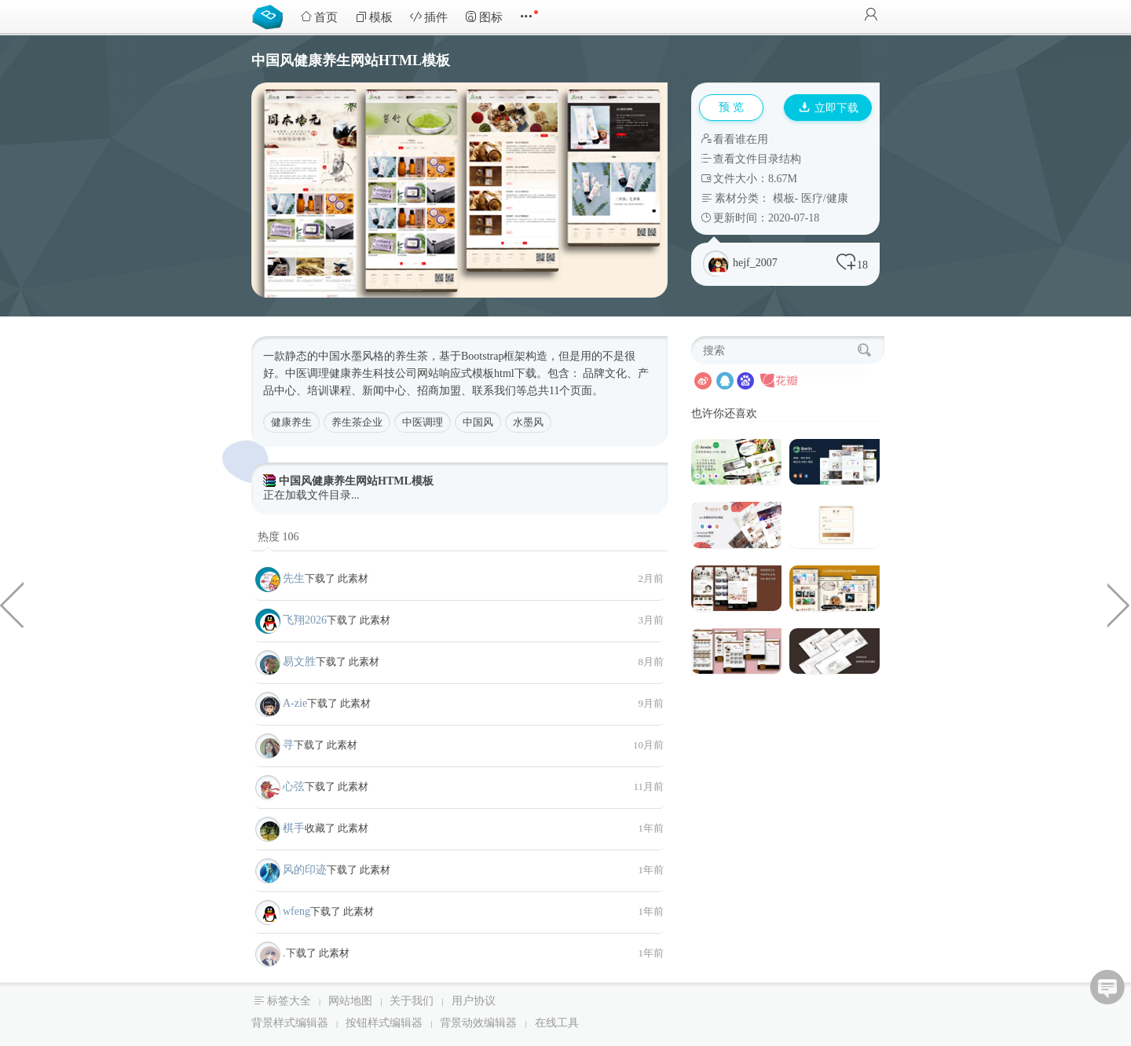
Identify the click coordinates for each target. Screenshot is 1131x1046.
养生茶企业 (356, 422)
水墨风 (528, 422)
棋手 (294, 828)
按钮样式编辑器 (384, 1023)
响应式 (455, 373)
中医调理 (422, 422)
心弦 (294, 786)
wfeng (296, 911)
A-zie (295, 703)
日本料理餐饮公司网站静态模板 (1119, 603)
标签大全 (289, 1001)
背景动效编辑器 (478, 1023)
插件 (429, 17)
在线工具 (557, 1023)
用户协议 (474, 1001)
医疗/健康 (824, 198)
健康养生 (291, 422)
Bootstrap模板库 (271, 15)
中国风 (478, 422)
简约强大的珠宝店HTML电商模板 (12, 603)
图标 (484, 17)
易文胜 (299, 661)
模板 (374, 17)
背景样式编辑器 (289, 1023)
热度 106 (278, 537)
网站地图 (350, 1001)
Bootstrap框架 (493, 356)
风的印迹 (305, 870)
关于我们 (412, 1001)
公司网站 (417, 373)
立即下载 (828, 108)
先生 (294, 578)
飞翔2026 (305, 620)
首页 (319, 17)
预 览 (731, 107)
